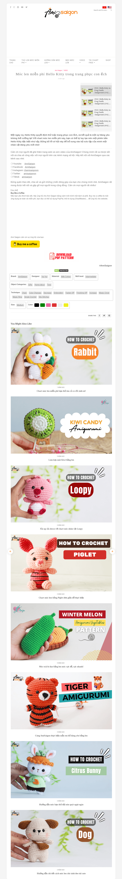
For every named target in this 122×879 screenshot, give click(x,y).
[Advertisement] (61, 39)
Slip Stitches (44, 297)
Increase (93, 293)
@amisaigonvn (31, 170)
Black (37, 305)
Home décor (40, 285)
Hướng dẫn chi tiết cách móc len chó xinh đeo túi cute (61, 873)
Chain (24, 293)
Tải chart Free (93, 61)
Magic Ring (17, 297)
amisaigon (27, 177)
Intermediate (91, 277)
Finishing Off (82, 293)
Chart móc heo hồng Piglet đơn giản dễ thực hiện (61, 598)
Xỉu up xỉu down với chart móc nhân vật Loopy (61, 529)
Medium (20, 305)
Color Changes (35, 293)
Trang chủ (12, 61)
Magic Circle (104, 293)
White (60, 305)
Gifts (30, 285)
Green (43, 305)
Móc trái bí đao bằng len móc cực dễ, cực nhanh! (61, 666)
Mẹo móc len (70, 61)
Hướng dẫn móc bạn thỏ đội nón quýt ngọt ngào (61, 804)
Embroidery (58, 293)
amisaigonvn (30, 173)
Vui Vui (44, 277)
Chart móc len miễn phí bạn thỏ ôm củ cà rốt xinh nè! (61, 391)
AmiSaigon (29, 163)
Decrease (47, 293)
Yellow (67, 305)
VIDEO (82, 61)
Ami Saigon (58, 70)
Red (54, 305)
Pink (48, 305)
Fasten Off (70, 293)
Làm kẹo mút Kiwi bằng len (61, 460)
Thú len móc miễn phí (30, 61)
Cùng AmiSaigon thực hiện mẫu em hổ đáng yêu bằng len (61, 735)
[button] (25, 63)
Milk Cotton (66, 277)
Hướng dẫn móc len (52, 61)
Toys (49, 285)
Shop (108, 60)
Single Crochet (30, 297)
